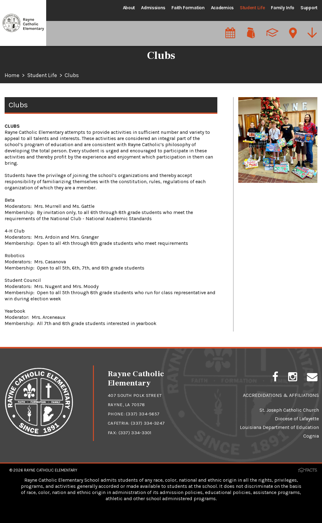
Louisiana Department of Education (279, 427)
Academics (222, 7)
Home (12, 75)
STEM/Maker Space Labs (267, 147)
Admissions (153, 7)
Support (308, 7)
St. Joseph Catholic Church (289, 410)
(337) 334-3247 (148, 423)
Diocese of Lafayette (297, 419)
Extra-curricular (257, 132)
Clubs (72, 75)
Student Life (252, 7)
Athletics (249, 103)
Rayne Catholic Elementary (50, 469)
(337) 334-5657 (142, 414)
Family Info (282, 7)
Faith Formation (188, 7)
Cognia (311, 436)
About (129, 7)
